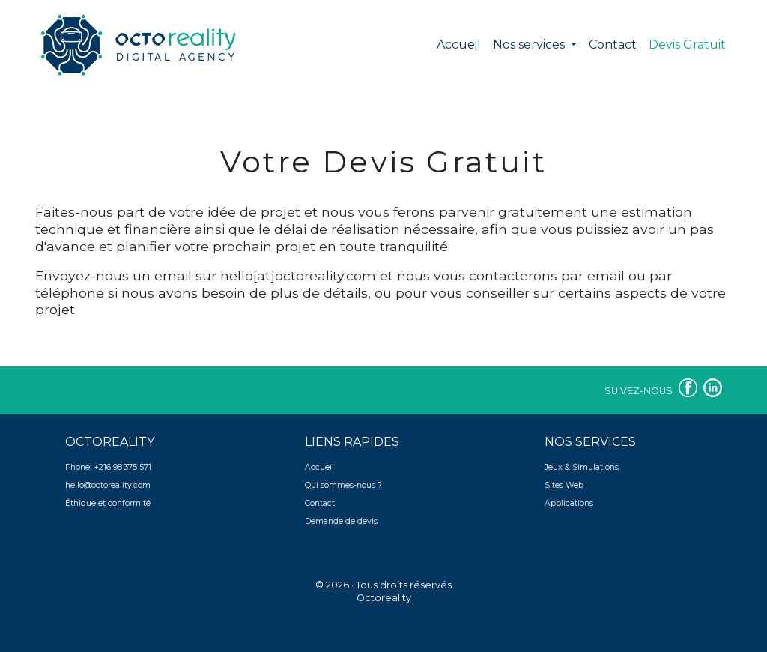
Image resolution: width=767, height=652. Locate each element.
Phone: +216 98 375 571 (108, 467)
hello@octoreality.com (108, 485)
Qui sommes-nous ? (343, 485)
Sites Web (564, 485)
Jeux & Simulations (582, 467)
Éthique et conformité (108, 503)
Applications (569, 503)
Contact (613, 44)
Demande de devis (341, 521)
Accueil (459, 44)
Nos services (530, 44)
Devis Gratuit (690, 43)
